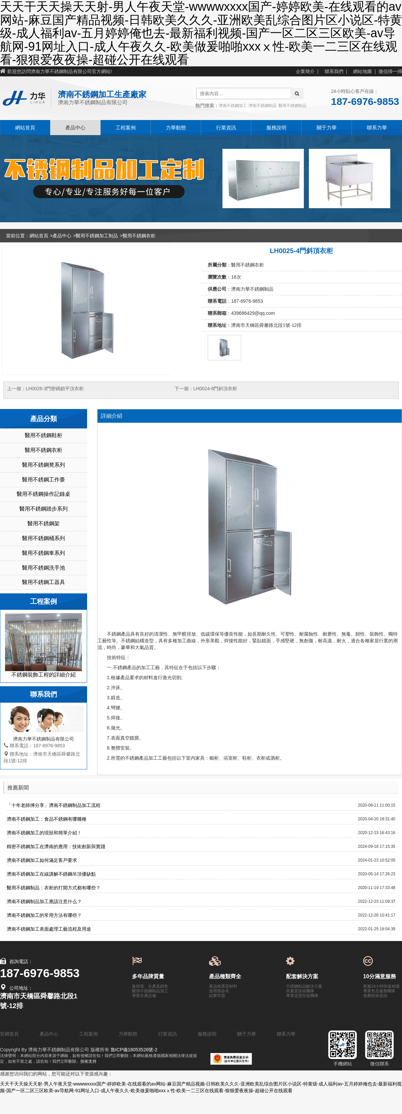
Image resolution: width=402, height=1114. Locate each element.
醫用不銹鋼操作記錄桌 (43, 494)
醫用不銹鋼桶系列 (43, 538)
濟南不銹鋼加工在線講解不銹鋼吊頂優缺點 (51, 874)
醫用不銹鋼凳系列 (43, 465)
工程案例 (126, 127)
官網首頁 (9, 1034)
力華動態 (176, 127)
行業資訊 (226, 127)
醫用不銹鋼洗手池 (43, 568)
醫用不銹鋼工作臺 (43, 479)
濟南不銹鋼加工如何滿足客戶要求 (42, 860)
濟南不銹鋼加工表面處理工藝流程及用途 (49, 929)
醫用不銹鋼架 (43, 523)
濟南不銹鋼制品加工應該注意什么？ (44, 901)
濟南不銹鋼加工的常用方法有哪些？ (44, 915)
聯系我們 (334, 71)
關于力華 (327, 127)
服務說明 (276, 127)
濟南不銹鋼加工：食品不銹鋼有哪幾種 (46, 819)
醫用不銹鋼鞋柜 (43, 435)
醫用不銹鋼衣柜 (139, 235)
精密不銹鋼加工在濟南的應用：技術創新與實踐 (56, 846)
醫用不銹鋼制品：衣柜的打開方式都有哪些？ (53, 887)
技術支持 (88, 1061)
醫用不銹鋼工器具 (43, 582)
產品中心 (75, 127)
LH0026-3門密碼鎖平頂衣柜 (55, 388)
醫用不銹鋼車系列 (43, 553)
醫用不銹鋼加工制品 (97, 235)
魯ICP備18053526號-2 (133, 1049)
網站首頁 (25, 127)
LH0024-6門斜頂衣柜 (215, 388)
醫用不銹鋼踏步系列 (43, 509)
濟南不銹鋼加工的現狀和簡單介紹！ (44, 832)
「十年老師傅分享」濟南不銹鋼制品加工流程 (53, 805)
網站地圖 (362, 71)
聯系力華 (377, 127)
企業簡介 (305, 71)
